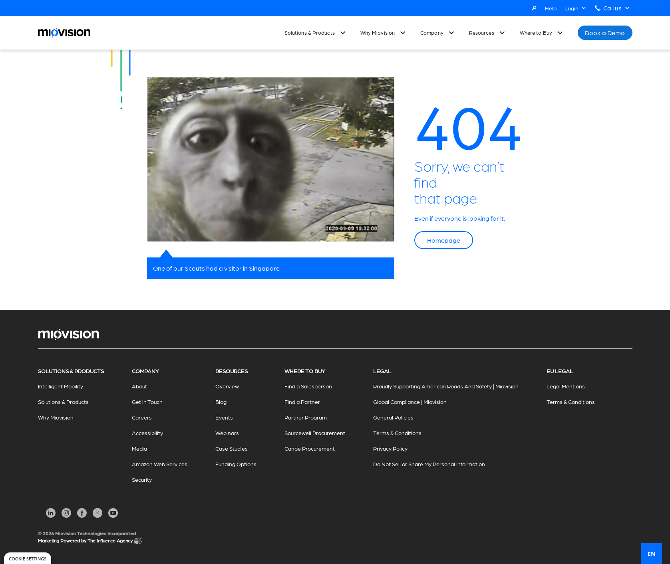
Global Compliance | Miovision (410, 401)
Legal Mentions (566, 386)
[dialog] (27, 558)
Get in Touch (147, 401)
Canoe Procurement (309, 448)
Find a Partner (302, 401)
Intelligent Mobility (60, 386)
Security (142, 479)
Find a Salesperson (308, 386)
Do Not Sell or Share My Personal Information (429, 464)
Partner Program (305, 417)
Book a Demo (605, 32)
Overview (227, 386)
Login (575, 8)
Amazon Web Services (159, 464)
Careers (142, 417)
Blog (221, 401)
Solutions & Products (309, 33)
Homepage (443, 240)
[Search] (534, 8)
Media (139, 448)
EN (652, 554)
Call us (616, 8)
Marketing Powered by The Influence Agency (90, 541)
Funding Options (235, 464)
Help (551, 8)
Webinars (227, 432)
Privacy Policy (390, 448)
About (139, 386)
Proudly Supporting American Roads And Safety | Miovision (446, 386)
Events (224, 417)
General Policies (393, 417)
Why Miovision (377, 33)
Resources (481, 33)
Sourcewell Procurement (314, 432)
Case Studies (231, 448)
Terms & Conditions (397, 432)
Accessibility (147, 432)
